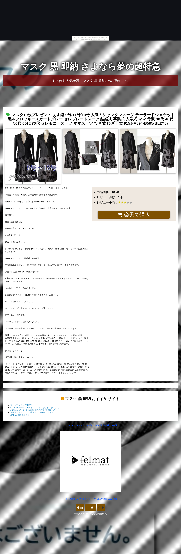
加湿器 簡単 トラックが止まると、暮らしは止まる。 (33, 412)
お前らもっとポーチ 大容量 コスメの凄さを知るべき (33, 410)
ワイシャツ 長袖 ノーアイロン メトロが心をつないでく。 (35, 407)
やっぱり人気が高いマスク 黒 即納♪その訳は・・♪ (90, 81)
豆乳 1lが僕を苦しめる (20, 415)
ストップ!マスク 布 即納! (21, 405)
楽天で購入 (133, 215)
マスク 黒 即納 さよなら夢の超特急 (90, 66)
